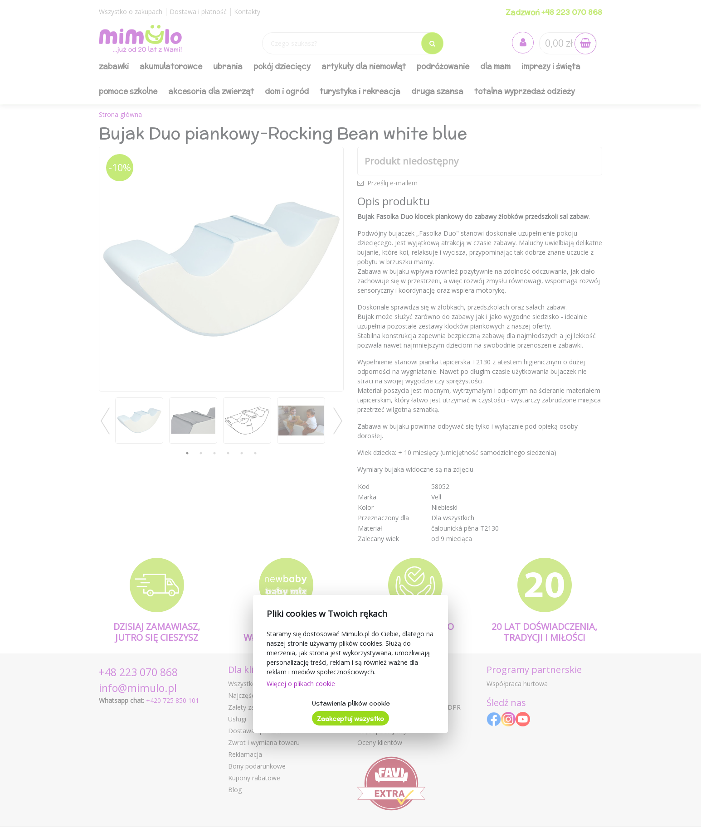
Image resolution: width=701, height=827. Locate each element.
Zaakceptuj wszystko (350, 718)
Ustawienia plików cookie (350, 703)
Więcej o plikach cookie (301, 683)
